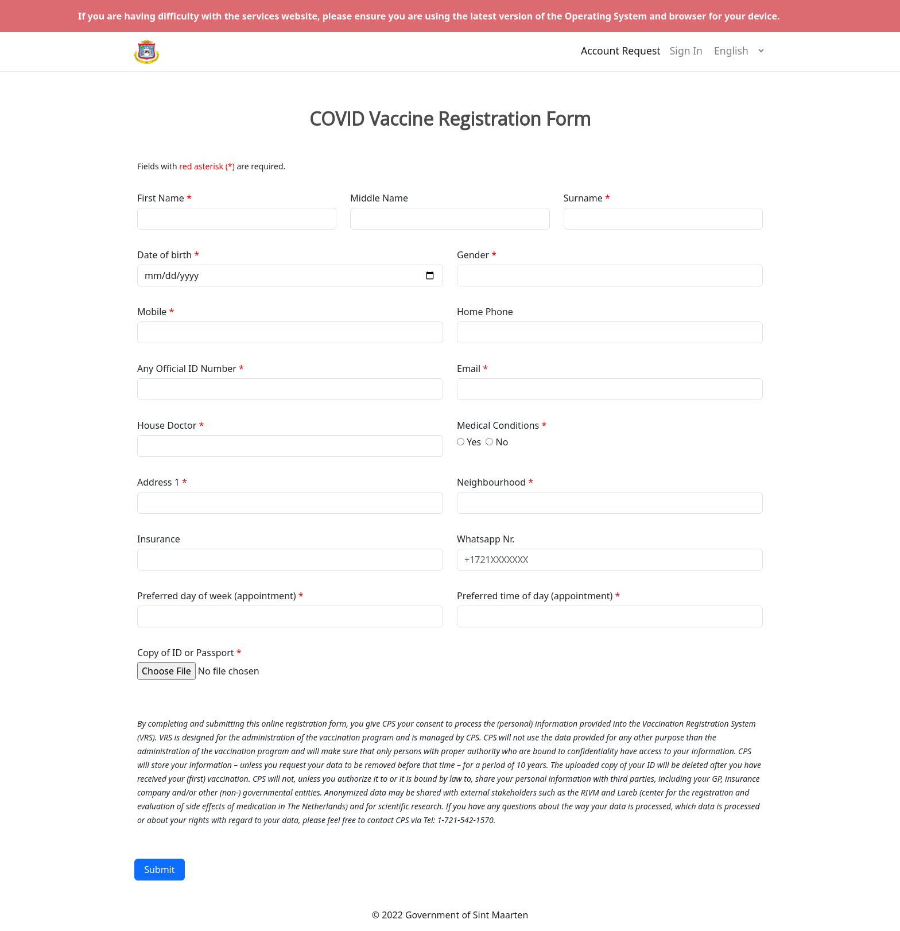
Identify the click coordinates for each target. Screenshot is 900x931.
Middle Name (379, 198)
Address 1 (158, 482)
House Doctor (168, 425)
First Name (162, 198)
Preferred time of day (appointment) (536, 595)
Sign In (686, 56)
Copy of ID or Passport (185, 652)
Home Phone (485, 311)
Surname (583, 198)
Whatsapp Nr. (486, 539)
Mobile (153, 311)
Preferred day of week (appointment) (217, 595)
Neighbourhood (492, 482)
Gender (474, 255)
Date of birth (165, 255)
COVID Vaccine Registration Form (450, 119)
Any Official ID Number (186, 368)
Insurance (158, 539)
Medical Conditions (499, 425)
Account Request (621, 56)
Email (470, 368)
